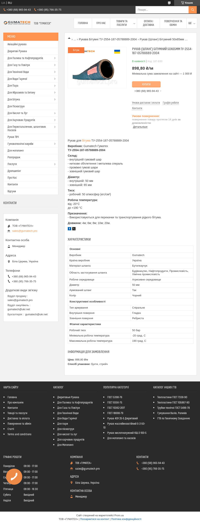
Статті (11, 429)
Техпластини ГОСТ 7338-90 (172, 397)
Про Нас (101, 23)
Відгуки (12, 191)
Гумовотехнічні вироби (20, 144)
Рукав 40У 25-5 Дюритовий (122, 418)
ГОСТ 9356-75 (114, 402)
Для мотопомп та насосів (121, 438)
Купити (146, 84)
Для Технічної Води (18, 72)
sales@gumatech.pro (24, 230)
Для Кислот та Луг (18, 113)
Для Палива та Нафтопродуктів (25, 58)
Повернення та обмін (173, 23)
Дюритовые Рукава (68, 397)
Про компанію (15, 402)
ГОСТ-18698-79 (115, 413)
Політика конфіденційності (126, 519)
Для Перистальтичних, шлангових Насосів (27, 128)
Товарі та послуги (17, 413)
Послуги (12, 164)
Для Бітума (14, 99)
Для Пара (13, 85)
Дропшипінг (14, 171)
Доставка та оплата (19, 418)
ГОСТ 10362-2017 (116, 408)
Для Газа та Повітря (68, 408)
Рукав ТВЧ (13, 137)
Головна (83, 23)
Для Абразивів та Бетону (21, 92)
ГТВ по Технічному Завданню (173, 418)
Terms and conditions (19, 434)
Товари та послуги (121, 23)
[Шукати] (193, 9)
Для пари (62, 423)
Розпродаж (14, 157)
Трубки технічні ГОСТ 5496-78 (173, 408)
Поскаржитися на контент (94, 519)
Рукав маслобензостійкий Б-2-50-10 (124, 425)
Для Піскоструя (16, 106)
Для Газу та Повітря (19, 65)
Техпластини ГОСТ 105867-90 (173, 402)
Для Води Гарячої (17, 79)
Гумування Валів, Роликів (172, 413)
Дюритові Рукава (17, 51)
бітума (86, 140)
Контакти (13, 184)
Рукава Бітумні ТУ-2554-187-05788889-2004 (108, 39)
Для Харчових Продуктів (21, 120)
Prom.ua (119, 515)
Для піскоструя (65, 429)
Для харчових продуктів (70, 439)
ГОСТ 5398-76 (114, 397)
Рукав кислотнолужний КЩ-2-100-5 (127, 433)
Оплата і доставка (148, 23)
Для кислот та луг (67, 434)
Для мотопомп (16, 150)
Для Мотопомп (65, 445)
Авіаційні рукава (17, 44)
